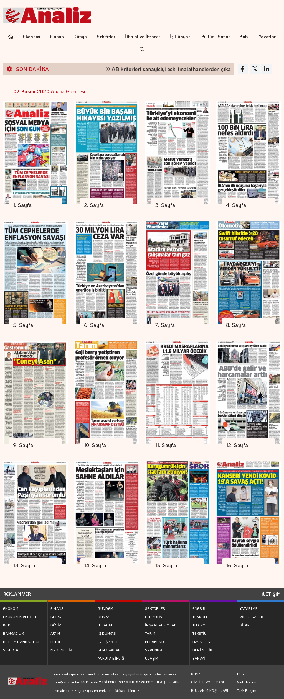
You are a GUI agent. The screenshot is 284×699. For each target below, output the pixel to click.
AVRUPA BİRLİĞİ (111, 658)
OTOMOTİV (153, 616)
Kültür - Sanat (216, 36)
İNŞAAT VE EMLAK (161, 625)
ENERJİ (198, 608)
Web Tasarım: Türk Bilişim (248, 686)
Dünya (80, 36)
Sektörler (106, 36)
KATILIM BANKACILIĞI (21, 641)
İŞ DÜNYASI (107, 633)
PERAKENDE (155, 641)
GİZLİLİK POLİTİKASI (207, 682)
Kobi (244, 36)
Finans (57, 36)
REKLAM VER (17, 594)
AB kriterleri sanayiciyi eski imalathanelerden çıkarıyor (182, 68)
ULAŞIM (151, 658)
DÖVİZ (55, 625)
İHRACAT (105, 625)
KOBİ (7, 625)
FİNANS (57, 608)
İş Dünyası (181, 36)
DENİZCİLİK (202, 649)
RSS (240, 673)
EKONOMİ (11, 608)
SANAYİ (198, 658)
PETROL (57, 641)
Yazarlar (267, 36)
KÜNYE (196, 674)
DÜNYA (104, 616)
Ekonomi (31, 36)
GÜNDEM (105, 608)
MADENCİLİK (61, 649)
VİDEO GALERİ (252, 616)
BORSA (56, 616)
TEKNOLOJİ (202, 616)
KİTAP (245, 625)
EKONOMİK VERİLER (20, 616)
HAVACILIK (201, 641)
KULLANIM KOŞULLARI (209, 690)
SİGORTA (10, 649)
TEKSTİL (199, 633)
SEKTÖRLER (155, 608)
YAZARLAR (249, 608)
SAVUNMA (154, 649)
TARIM (150, 633)
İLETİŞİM (271, 594)
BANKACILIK (13, 633)
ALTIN (55, 633)
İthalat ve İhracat (142, 36)
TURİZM (199, 625)
